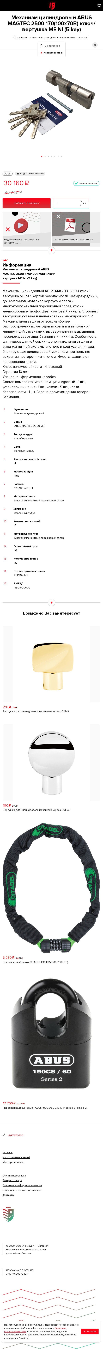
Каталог (8, 1152)
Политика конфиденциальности (22, 1185)
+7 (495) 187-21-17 (15, 1135)
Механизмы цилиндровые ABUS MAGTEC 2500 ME (58, 37)
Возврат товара (12, 1180)
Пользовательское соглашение (22, 1190)
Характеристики (53, 52)
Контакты (8, 1195)
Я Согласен (89, 1331)
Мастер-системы (13, 1162)
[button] (41, 156)
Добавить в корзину (26, 203)
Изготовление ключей (16, 1157)
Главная (22, 37)
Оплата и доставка (14, 1175)
